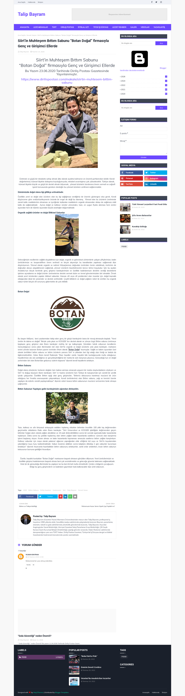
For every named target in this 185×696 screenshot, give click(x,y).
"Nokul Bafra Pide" (89, 656)
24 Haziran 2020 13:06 (35, 557)
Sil (33, 565)
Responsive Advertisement (119, 14)
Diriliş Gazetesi (45, 490)
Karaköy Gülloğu (139, 227)
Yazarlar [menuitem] (158, 27)
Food (124, 246)
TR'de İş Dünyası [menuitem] (100, 27)
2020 (25, 490)
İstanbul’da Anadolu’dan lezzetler (96, 678)
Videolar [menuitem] (145, 27)
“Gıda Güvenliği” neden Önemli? (34, 635)
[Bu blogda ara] (137, 43)
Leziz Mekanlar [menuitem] (40, 27)
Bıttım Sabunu (33, 490)
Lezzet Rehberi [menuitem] (119, 27)
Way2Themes (38, 692)
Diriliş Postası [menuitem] (67, 27)
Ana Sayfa (21, 2)
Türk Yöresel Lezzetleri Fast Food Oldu (149, 204)
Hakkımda (31, 2)
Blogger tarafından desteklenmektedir (143, 69)
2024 (144, 81)
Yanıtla (28, 565)
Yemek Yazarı (31, 35)
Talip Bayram (31, 14)
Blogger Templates (62, 692)
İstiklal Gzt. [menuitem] (83, 27)
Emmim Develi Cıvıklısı (91, 667)
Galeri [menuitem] (133, 27)
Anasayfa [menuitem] (24, 27)
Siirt (64, 490)
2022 (144, 85)
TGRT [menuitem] (54, 27)
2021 (144, 89)
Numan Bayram (32, 555)
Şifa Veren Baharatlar (142, 215)
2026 (144, 77)
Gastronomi (57, 490)
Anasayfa (145, 692)
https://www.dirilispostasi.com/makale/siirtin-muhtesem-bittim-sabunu (67, 80)
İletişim (40, 2)
